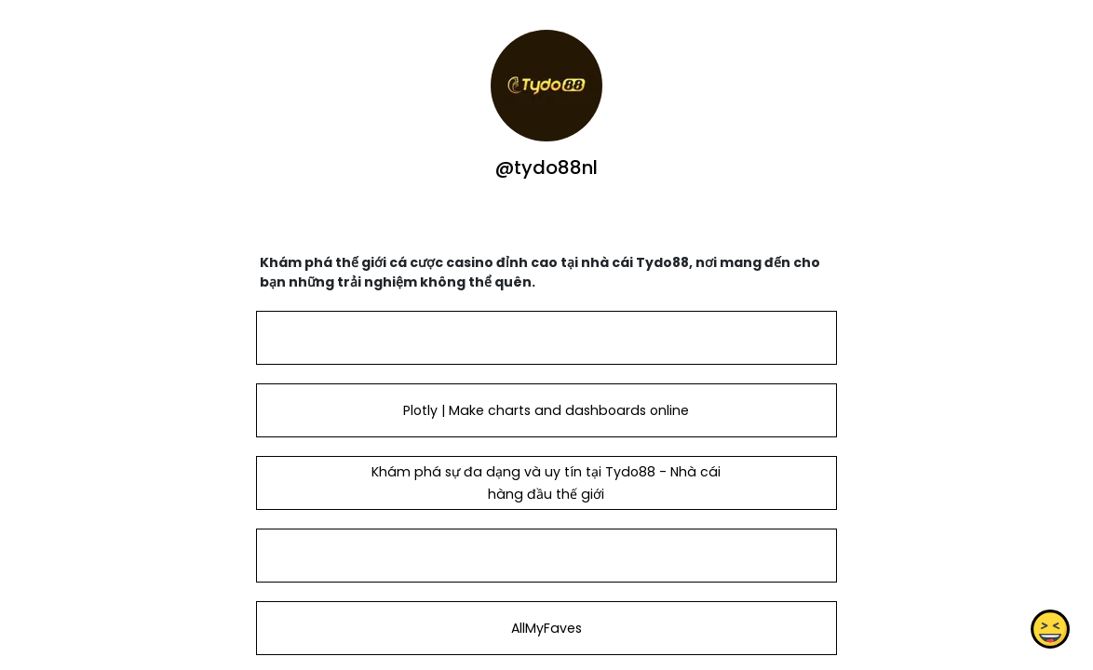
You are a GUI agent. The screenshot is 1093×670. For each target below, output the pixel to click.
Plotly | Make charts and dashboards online (546, 410)
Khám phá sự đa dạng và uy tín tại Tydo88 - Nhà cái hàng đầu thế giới (546, 482)
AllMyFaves (546, 628)
